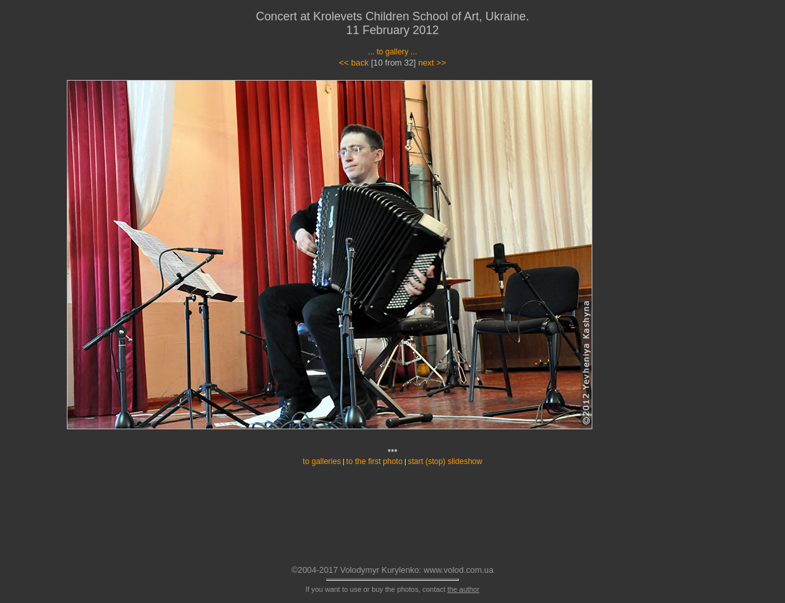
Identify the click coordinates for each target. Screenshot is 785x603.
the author (464, 589)
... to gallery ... (392, 51)
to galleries (322, 461)
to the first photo (374, 461)
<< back (354, 63)
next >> (432, 63)
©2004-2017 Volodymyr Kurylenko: (356, 570)
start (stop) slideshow (445, 461)
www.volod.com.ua (458, 570)
